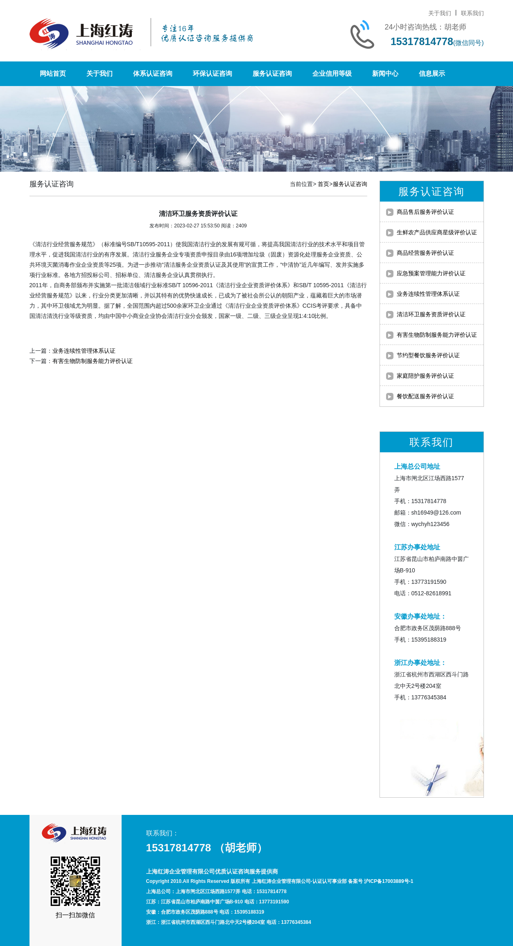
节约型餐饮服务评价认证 (428, 355)
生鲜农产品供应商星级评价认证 (437, 232)
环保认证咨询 (212, 73)
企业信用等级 (332, 73)
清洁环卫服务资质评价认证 (431, 314)
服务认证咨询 (272, 73)
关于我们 (439, 13)
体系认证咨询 (152, 73)
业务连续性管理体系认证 (83, 350)
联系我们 (472, 13)
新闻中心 (385, 73)
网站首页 (53, 73)
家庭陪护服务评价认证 (425, 375)
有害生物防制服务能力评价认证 (92, 361)
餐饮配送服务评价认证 (425, 396)
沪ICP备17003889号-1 (388, 881)
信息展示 (432, 73)
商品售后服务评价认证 (425, 212)
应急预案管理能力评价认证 (431, 273)
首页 (323, 184)
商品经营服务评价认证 (425, 253)
